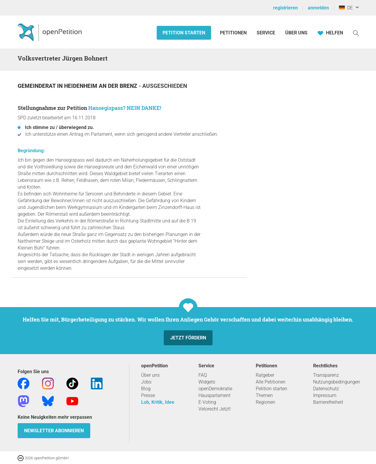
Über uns (150, 375)
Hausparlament (214, 395)
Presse (148, 395)
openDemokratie (215, 388)
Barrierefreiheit (328, 402)
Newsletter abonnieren (54, 430)
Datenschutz (326, 388)
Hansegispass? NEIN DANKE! (124, 107)
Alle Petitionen (270, 382)
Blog (146, 388)
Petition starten (184, 33)
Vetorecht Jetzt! (214, 409)
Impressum (324, 395)
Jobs (146, 382)
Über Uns (296, 33)
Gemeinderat (37, 86)
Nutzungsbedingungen (336, 382)
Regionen (265, 402)
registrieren (285, 8)
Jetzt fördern (188, 338)
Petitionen (234, 33)
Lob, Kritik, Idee (157, 402)
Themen (264, 395)
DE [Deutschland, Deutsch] (346, 8)
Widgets (206, 382)
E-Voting (207, 402)
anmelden (318, 8)
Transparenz (326, 375)
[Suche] (356, 32)
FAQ (202, 375)
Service (266, 33)
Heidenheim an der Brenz (101, 86)
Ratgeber (265, 375)
